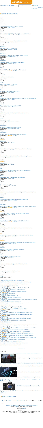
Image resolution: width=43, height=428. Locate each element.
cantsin (9, 27)
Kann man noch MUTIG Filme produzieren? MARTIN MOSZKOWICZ (13, 41)
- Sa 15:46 (12, 178)
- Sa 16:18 (14, 171)
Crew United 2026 (3, 163)
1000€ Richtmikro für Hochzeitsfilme (7, 77)
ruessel (9, 99)
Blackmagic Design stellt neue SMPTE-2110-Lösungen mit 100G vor (13, 134)
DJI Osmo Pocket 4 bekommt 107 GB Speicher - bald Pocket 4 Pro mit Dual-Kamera (16, 235)
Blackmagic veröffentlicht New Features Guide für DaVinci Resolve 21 (13, 263)
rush (8, 250)
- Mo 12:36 (16, 56)
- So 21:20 (17, 121)
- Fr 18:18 (14, 221)
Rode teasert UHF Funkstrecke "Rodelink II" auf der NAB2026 (12, 249)
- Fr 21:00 (14, 207)
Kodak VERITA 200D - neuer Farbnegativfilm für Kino (10, 256)
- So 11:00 (12, 149)
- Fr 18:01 (12, 228)
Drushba (9, 185)
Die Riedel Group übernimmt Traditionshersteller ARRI (10, 127)
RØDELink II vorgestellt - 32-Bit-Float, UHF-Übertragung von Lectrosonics (14, 112)
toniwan (9, 171)
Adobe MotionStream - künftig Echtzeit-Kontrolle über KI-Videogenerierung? (14, 220)
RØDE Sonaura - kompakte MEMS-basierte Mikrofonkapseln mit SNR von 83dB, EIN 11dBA (18, 192)
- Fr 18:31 (13, 214)
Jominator (9, 243)
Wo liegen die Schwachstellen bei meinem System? (10, 91)
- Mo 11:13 (14, 63)
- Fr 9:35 (12, 250)
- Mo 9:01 (12, 85)
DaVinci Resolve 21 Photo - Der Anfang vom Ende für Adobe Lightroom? (14, 55)
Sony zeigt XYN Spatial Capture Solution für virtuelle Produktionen (13, 69)
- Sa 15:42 (14, 185)
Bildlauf (9, 214)
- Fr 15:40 (14, 236)
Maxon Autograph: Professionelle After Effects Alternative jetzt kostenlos (14, 199)
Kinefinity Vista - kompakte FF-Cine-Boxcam (8, 84)
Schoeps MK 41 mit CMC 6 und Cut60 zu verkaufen (10, 271)
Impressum (8, 405)
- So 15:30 (12, 142)
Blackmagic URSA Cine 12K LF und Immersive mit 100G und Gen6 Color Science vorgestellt (18, 98)
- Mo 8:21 (13, 99)
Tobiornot (9, 63)
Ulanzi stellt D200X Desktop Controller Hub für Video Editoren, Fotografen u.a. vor (16, 156)
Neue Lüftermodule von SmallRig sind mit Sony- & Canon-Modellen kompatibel (15, 170)
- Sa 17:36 (12, 164)
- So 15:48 (15, 135)
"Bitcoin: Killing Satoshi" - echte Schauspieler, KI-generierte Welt (12, 177)
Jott (8, 85)
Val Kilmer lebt (3, 141)
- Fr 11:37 (14, 243)
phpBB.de (24, 408)
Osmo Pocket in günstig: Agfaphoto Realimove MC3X (10, 105)
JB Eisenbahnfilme (11, 34)
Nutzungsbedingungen (24, 405)
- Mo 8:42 (12, 92)
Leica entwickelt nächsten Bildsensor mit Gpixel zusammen (11, 26)
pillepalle (9, 113)
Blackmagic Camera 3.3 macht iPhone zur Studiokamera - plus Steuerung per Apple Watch (17, 242)
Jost (8, 92)
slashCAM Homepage (15, 405)
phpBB (17, 406)
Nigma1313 (10, 42)
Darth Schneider (11, 121)
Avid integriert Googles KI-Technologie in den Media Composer (12, 62)
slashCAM (35, 5)
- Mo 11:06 (15, 70)
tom (8, 228)
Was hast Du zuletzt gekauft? (5, 184)
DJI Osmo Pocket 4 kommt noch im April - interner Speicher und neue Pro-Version (16, 148)
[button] (26, 348)
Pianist (1, 82)
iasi (8, 149)
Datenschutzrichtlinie (33, 405)
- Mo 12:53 (15, 42)
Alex (8, 142)
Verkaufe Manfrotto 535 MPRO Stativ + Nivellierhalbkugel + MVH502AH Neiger (15, 33)
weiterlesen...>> (3, 365)
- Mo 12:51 (15, 49)
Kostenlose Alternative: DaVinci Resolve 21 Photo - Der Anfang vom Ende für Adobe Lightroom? (20, 353)
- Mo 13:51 (13, 27)
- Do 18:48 (13, 272)
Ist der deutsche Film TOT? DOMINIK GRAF (8, 48)
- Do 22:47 (12, 257)
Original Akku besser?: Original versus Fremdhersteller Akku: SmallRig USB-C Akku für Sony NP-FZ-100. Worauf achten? (21, 366)
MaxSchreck (10, 200)
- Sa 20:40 (15, 157)
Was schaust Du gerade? (5, 120)
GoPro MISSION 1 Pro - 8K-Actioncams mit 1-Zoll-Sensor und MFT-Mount (14, 213)
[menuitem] (8, 5)
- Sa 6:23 (15, 200)
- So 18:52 (17, 128)
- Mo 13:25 (18, 34)
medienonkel (10, 56)
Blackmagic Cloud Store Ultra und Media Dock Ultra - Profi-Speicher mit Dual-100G (17, 333)
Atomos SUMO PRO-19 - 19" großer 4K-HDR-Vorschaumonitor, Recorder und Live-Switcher (18, 206)
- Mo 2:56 (14, 113)
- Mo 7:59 (13, 106)
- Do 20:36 (12, 264)
